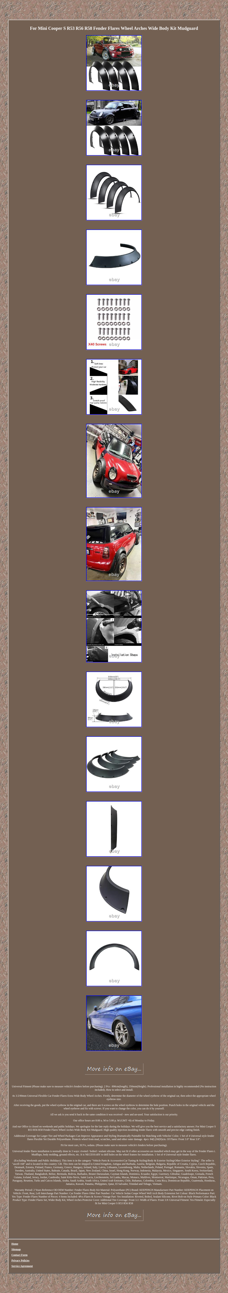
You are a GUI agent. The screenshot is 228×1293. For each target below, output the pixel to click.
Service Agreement (22, 1266)
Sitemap (16, 1249)
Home (14, 1243)
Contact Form (19, 1254)
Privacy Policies (20, 1260)
